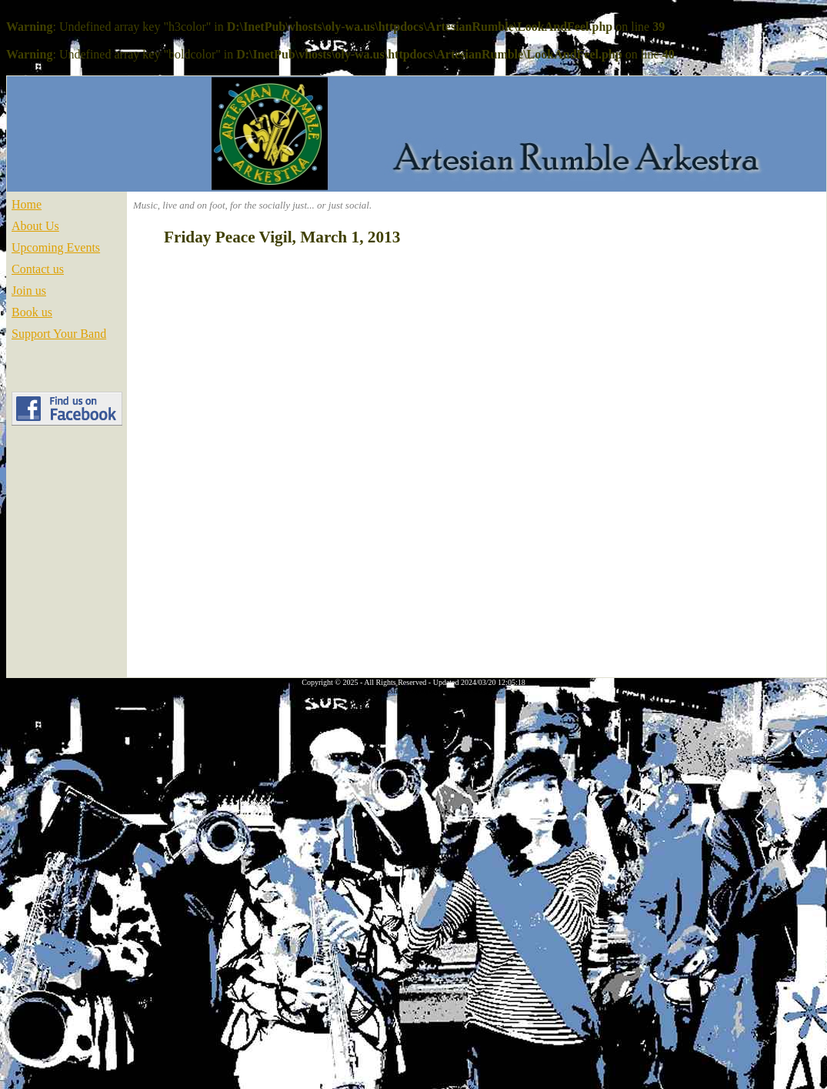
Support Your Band (59, 333)
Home (27, 204)
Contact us (38, 269)
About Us (35, 225)
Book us (32, 312)
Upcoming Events (56, 247)
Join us (29, 290)
